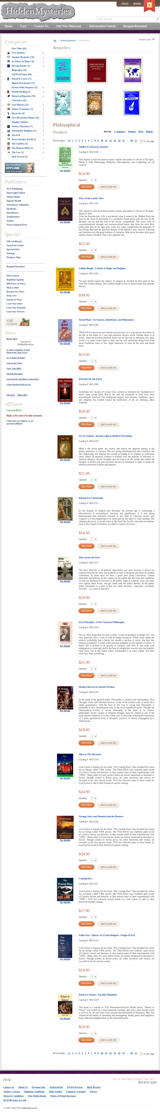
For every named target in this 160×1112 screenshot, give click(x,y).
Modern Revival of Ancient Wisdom (96, 687)
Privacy (94, 1091)
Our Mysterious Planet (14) (23, 118)
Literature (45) (19, 100)
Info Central (12, 275)
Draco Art (11, 295)
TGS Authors (16, 53)
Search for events (15, 245)
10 (102, 140)
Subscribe (22, 395)
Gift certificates (14, 241)
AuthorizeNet (56, 1087)
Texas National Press (16, 225)
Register (137, 3)
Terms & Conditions (13, 1096)
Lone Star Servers (15, 311)
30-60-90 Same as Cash (14, 1100)
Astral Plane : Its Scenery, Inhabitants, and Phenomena (106, 320)
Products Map (13, 257)
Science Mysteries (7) (20, 126)
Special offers (13, 249)
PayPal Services (75, 1087)
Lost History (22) (18, 105)
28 (131, 140)
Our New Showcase (68, 26)
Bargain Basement (15, 266)
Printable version (145, 39)
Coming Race (85, 878)
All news (10, 395)
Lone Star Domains (16, 307)
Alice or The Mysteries (90, 754)
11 (106, 140)
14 (119, 140)
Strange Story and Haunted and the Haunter (101, 816)
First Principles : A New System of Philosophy (101, 622)
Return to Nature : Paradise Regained (97, 994)
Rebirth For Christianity (91, 498)
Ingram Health (13, 201)
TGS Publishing (14, 189)
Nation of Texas (14, 299)
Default (149, 131)
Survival (13, 135)
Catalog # (121, 131)
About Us (23, 1087)
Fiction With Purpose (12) (25, 87)
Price (140, 131)
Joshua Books (13, 197)
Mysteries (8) (16, 113)
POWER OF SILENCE (90, 379)
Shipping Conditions (34, 1091)
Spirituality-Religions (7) (21, 130)
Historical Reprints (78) (21, 96)
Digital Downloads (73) (23, 83)
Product (132, 131)
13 (115, 140)
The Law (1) (15, 152)
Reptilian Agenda (15, 279)
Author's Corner (11, 1091)
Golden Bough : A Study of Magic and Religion (102, 268)
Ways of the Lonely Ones (91, 198)
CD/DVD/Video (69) (22, 74)
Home (8, 26)
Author (10, 221)
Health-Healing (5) (18, 92)
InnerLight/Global (15, 193)
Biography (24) (19, 70)
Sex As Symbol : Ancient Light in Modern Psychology (105, 436)
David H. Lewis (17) (19, 79)
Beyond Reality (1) (18, 66)
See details (65, 170)
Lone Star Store (14, 303)
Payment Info (38, 1087)
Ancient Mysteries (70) (20, 57)
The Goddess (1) (17, 143)
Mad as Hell (12, 287)
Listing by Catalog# (76, 1091)
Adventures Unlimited (17, 205)
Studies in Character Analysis (93, 147)
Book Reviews (94, 1087)
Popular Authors (20, 122)
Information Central (102, 26)
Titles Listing (55, 1091)
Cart (23, 26)
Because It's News (15, 291)
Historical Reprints (68, 40)
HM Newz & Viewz (16, 283)
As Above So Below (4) (20, 61)
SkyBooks (11, 209)
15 (123, 140)
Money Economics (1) (20, 109)
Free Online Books (37, 1096)
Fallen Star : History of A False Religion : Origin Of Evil (107, 935)
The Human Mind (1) (20, 148)
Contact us (8, 1087)
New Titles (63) (19, 48)
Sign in (125, 3)
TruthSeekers (13, 217)
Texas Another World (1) (21, 139)
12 (110, 140)
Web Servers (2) (20, 156)
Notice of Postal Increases (63, 1096)
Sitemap (10, 253)
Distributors (12, 213)
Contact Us (41, 26)
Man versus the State (89, 557)
